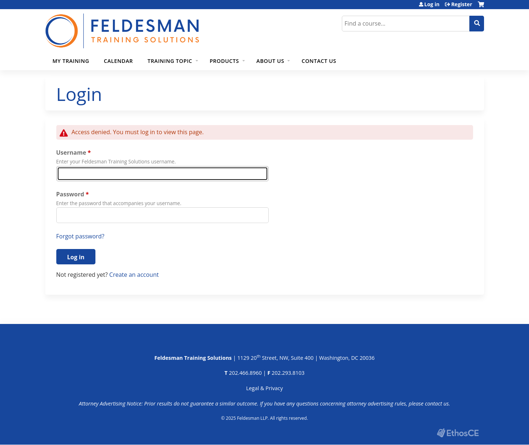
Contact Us (319, 60)
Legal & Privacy (264, 388)
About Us (270, 60)
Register (461, 4)
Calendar (118, 60)
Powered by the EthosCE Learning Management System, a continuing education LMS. (458, 432)
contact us (437, 403)
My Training (71, 60)
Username (71, 152)
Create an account (134, 275)
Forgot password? (80, 236)
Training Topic (170, 60)
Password (70, 194)
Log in (432, 4)
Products (224, 60)
